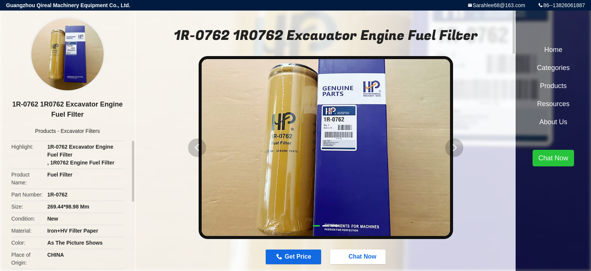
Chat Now (368, 258)
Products (45, 131)
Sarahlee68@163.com (499, 5)
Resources (553, 104)
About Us (553, 122)
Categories (553, 68)
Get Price (289, 258)
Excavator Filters (80, 131)
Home (553, 49)
